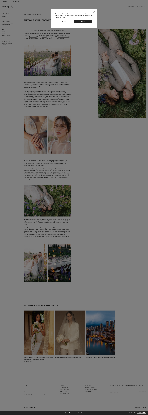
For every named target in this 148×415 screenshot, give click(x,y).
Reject (64, 21)
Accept (83, 21)
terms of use (61, 17)
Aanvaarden (141, 413)
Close (94, 11)
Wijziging (131, 413)
